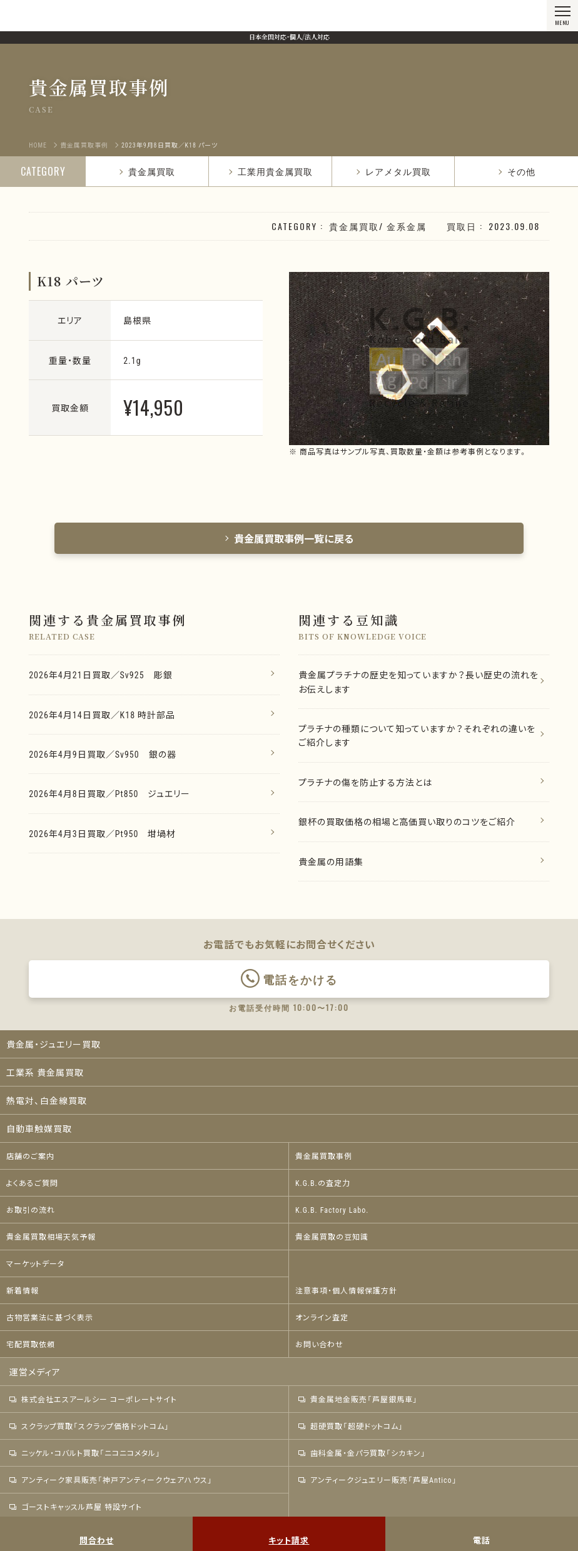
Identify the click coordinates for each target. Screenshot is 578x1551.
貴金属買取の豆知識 (331, 1236)
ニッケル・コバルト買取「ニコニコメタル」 (85, 1452)
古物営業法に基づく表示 (49, 1317)
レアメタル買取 (393, 171)
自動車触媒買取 (39, 1128)
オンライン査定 (321, 1317)
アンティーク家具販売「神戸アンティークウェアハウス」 (111, 1479)
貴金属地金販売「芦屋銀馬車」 (358, 1399)
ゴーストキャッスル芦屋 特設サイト (75, 1506)
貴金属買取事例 (323, 1156)
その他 (516, 171)
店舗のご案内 (30, 1156)
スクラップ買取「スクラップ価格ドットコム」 (89, 1426)
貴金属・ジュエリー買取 (53, 1044)
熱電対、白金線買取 (46, 1100)
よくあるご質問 (32, 1182)
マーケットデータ (35, 1263)
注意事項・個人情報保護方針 (346, 1290)
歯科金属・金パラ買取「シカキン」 (362, 1452)
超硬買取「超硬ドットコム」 (350, 1426)
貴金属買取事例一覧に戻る (289, 538)
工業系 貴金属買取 (45, 1072)
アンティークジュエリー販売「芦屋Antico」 (377, 1479)
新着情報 (22, 1290)
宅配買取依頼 (30, 1344)
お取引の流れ (30, 1209)
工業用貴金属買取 (270, 171)
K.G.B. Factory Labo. (331, 1209)
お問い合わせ (319, 1344)
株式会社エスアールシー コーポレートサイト (93, 1399)
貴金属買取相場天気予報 (51, 1236)
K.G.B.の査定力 (322, 1182)
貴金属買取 (146, 171)
